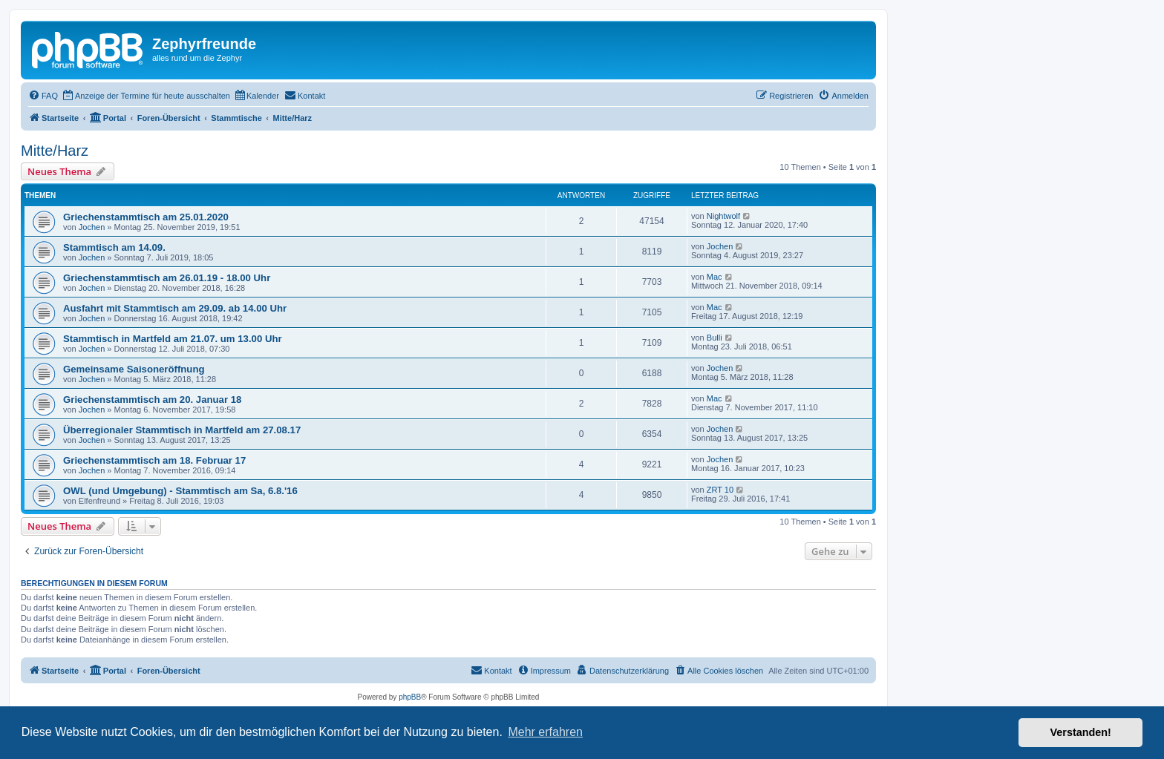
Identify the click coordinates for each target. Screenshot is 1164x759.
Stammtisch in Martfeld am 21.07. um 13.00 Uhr (172, 338)
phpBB (410, 697)
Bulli (714, 337)
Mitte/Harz (54, 150)
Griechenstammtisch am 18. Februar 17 (154, 460)
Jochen (92, 227)
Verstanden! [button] (1080, 732)
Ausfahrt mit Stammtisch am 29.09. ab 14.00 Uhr (175, 308)
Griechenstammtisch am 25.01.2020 (146, 217)
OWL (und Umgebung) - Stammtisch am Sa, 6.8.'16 (180, 490)
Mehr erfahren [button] (545, 732)
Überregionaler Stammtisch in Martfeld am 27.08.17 (182, 430)
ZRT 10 (720, 489)
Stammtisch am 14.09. (114, 247)
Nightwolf (723, 215)
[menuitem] (43, 96)
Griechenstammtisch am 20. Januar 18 (152, 399)
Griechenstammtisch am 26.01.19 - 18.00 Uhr (166, 277)
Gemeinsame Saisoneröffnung (134, 369)
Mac (714, 276)
